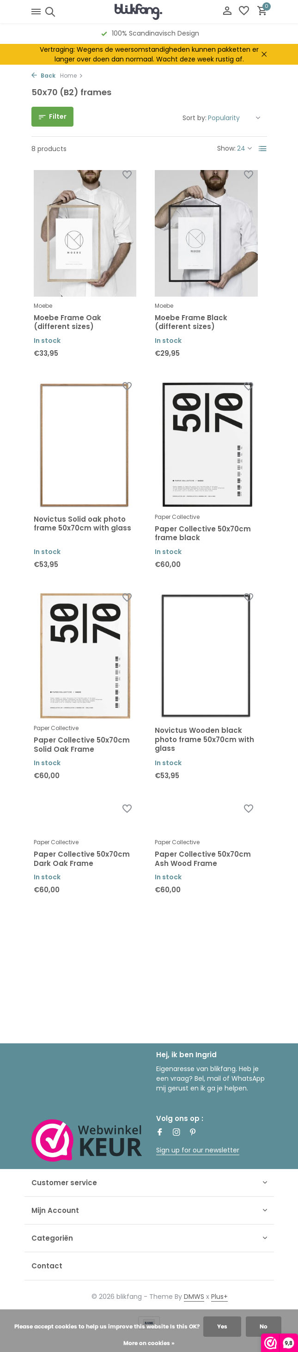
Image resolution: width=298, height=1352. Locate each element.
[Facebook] (160, 1133)
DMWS (194, 1296)
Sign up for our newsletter (197, 1150)
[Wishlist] (244, 12)
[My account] (227, 12)
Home (71, 75)
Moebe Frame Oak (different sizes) (67, 322)
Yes (222, 1326)
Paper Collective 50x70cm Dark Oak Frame (82, 859)
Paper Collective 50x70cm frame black (203, 533)
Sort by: (194, 117)
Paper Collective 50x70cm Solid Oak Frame (82, 745)
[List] (263, 149)
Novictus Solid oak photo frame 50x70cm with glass (82, 524)
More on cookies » (149, 1343)
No (264, 1326)
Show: (226, 148)
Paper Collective (177, 517)
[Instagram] (176, 1133)
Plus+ (219, 1296)
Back (43, 75)
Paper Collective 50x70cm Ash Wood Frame (203, 859)
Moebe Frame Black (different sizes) (191, 322)
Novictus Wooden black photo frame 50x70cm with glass (204, 739)
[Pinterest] (193, 1133)
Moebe (43, 306)
